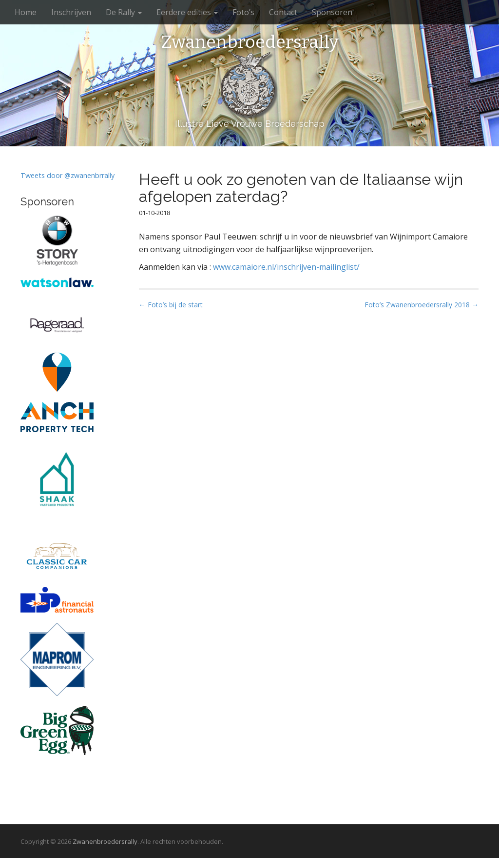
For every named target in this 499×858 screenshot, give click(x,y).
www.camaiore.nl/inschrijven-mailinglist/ (286, 266)
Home (26, 12)
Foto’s (243, 12)
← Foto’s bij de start (171, 304)
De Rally (124, 12)
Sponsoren (332, 12)
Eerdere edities (187, 12)
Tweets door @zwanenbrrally (67, 175)
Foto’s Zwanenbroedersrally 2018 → (422, 304)
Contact (283, 12)
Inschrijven (71, 12)
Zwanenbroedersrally (250, 42)
